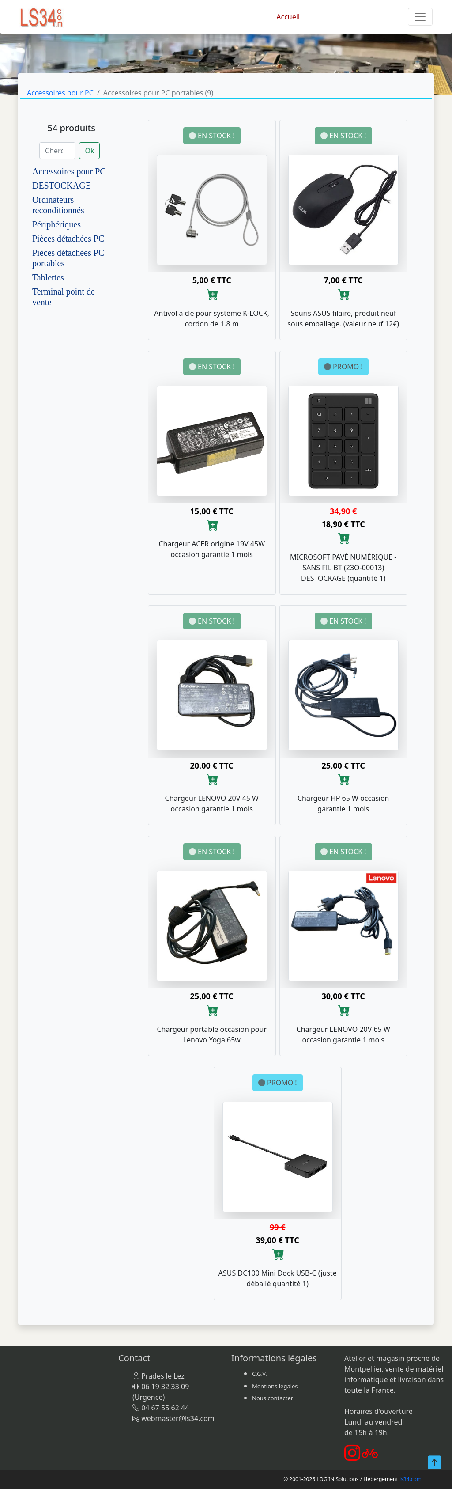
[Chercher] (57, 150)
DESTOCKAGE (61, 185)
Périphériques (56, 224)
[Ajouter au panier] (212, 294)
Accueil (288, 17)
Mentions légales (275, 1386)
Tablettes (48, 277)
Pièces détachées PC (68, 238)
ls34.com (410, 1479)
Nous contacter (272, 1398)
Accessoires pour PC (60, 93)
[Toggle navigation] (420, 17)
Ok (89, 150)
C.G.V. (259, 1374)
